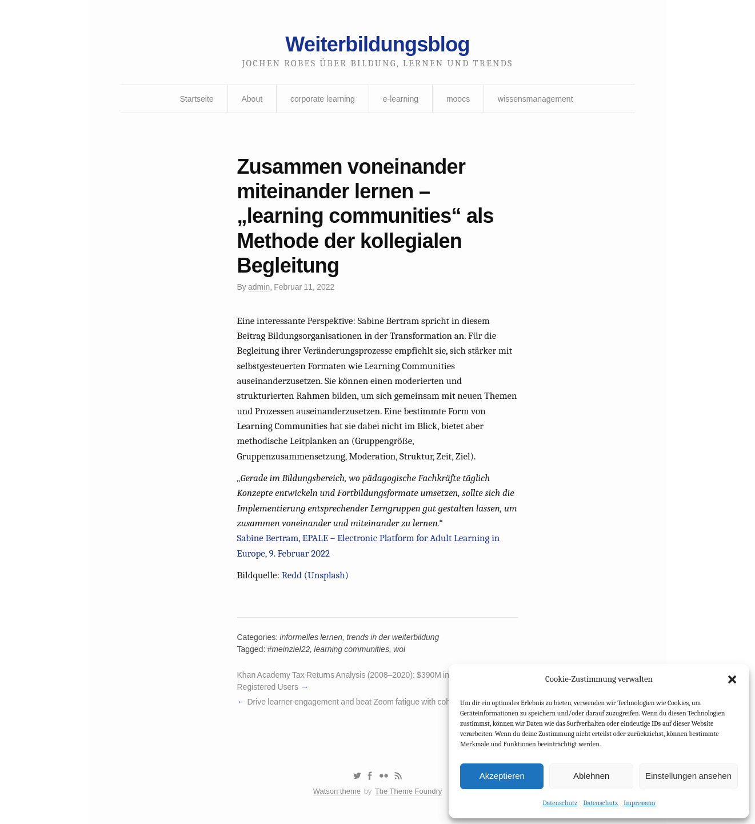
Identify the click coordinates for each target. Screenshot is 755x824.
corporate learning (322, 98)
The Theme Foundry (408, 791)
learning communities (351, 649)
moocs (458, 98)
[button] (732, 679)
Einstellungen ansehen (688, 776)
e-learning (400, 98)
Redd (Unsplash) (315, 575)
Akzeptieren (502, 776)
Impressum (640, 803)
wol (399, 649)
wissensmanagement (535, 98)
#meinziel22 (288, 649)
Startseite (196, 98)
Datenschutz (559, 803)
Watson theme (337, 791)
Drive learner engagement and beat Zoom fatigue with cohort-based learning (380, 701)
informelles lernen (310, 637)
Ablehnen (591, 776)
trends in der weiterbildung (392, 637)
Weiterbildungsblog (377, 44)
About (252, 98)
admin (259, 286)
